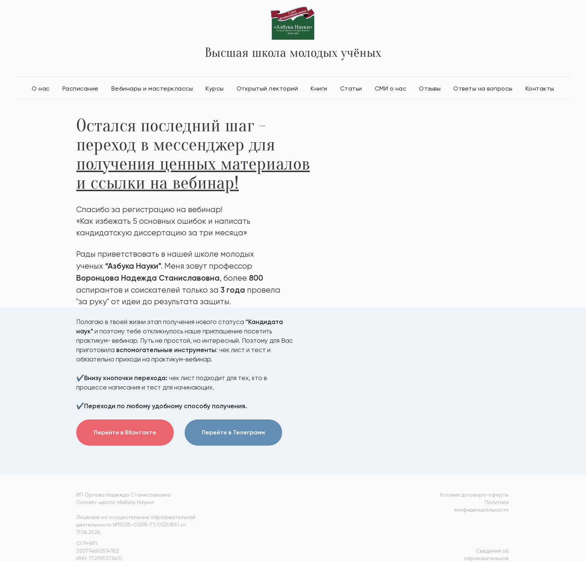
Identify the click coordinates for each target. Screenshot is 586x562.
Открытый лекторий (267, 88)
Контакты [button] (539, 88)
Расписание (80, 88)
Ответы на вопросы (483, 88)
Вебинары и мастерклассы (152, 88)
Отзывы (430, 88)
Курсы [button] (215, 88)
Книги (319, 88)
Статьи (351, 88)
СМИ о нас (391, 88)
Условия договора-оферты (474, 495)
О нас (41, 88)
